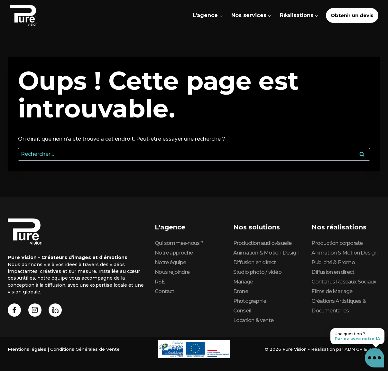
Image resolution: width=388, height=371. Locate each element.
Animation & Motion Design (266, 253)
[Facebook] (15, 310)
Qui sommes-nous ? (179, 243)
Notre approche (174, 253)
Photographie (249, 301)
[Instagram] (36, 310)
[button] (374, 357)
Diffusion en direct (254, 262)
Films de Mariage (331, 291)
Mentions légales (26, 349)
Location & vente (253, 320)
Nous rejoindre (172, 272)
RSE (160, 282)
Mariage (243, 282)
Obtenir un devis (352, 15)
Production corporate (337, 243)
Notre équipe (170, 262)
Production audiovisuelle (262, 243)
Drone (240, 291)
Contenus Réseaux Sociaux (343, 282)
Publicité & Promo (333, 262)
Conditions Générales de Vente (81, 349)
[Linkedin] (58, 310)
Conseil (242, 311)
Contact (164, 291)
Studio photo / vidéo (257, 272)
